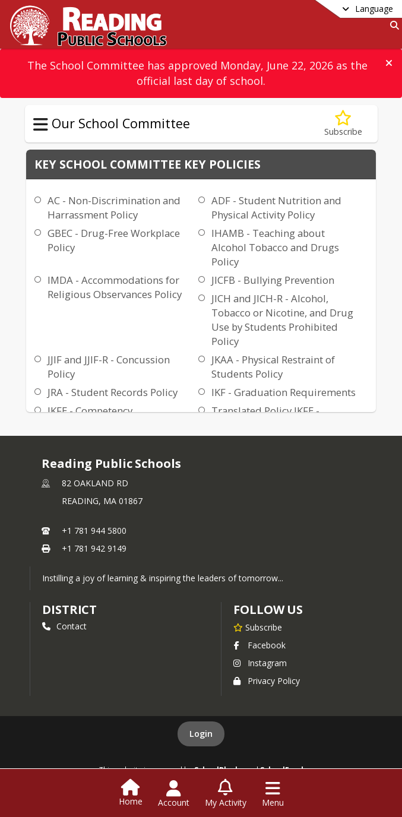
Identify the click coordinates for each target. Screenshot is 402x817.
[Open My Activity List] (225, 794)
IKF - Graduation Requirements (283, 392)
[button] (388, 63)
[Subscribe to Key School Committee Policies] (343, 123)
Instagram (260, 663)
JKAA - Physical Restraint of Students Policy (273, 367)
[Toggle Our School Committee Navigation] (40, 124)
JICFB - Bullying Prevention (272, 280)
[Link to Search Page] (392, 25)
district (69, 609)
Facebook (259, 645)
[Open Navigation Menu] (273, 794)
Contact (64, 626)
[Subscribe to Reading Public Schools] (257, 627)
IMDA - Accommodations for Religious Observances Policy (115, 287)
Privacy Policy (266, 680)
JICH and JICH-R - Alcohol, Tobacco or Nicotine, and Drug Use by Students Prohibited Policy (282, 320)
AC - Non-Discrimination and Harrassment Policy (114, 207)
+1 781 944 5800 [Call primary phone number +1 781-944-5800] (94, 530)
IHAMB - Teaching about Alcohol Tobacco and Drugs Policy (275, 247)
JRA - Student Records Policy (113, 392)
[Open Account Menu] (173, 794)
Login (201, 733)
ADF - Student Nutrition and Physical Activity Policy (276, 207)
